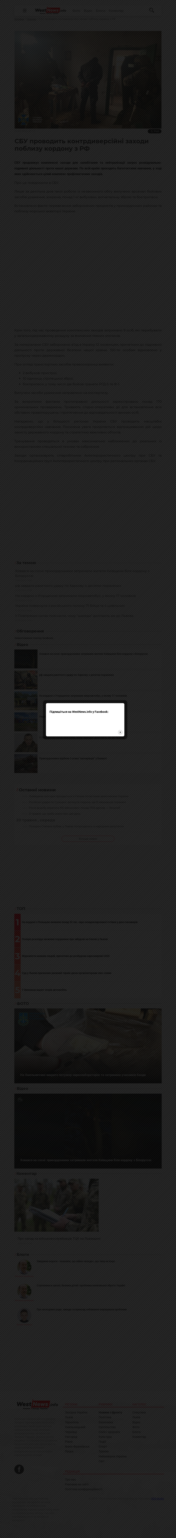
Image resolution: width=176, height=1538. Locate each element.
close (123, 733)
